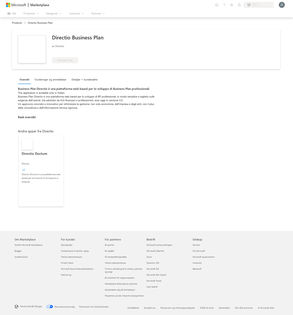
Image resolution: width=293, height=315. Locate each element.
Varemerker (224, 307)
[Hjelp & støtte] (224, 5)
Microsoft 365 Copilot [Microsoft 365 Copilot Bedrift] (156, 274)
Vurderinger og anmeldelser (50, 79)
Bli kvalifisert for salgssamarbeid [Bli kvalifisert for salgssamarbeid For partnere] (119, 277)
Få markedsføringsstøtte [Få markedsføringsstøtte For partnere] (116, 256)
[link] (41, 171)
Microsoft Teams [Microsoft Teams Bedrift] (154, 280)
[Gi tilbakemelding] (217, 5)
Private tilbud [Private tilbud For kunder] (67, 262)
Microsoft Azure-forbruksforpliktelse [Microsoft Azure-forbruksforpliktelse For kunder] (77, 268)
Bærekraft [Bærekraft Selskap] (197, 268)
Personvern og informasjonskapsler (178, 307)
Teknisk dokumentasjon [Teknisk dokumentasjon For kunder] (71, 256)
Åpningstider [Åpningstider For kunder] (67, 244)
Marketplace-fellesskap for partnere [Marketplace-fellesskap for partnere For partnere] (121, 283)
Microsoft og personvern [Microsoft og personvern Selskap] (204, 256)
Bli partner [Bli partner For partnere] (109, 244)
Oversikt (24, 79)
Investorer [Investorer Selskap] (197, 262)
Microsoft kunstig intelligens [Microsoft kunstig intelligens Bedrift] (159, 244)
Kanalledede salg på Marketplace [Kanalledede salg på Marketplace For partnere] (120, 289)
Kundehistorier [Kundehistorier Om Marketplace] (21, 256)
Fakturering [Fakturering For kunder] (66, 274)
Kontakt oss (149, 307)
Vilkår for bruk (207, 307)
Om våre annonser (244, 307)
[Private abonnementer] (239, 5)
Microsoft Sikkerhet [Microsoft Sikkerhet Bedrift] (155, 250)
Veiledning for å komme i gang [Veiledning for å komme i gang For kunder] (75, 250)
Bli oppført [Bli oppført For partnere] (109, 250)
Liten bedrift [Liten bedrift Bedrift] (152, 286)
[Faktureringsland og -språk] (259, 5)
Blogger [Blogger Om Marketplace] (18, 250)
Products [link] (17, 22)
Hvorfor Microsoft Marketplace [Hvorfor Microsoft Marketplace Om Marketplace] (28, 244)
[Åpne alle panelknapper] (12, 13)
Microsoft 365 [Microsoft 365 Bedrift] (152, 268)
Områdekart (133, 307)
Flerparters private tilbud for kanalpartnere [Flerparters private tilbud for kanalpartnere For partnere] (124, 295)
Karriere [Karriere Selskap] (196, 244)
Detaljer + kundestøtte (85, 79)
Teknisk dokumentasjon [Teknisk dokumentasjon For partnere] (115, 262)
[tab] (25, 79)
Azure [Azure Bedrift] (149, 256)
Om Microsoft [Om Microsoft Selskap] (199, 250)
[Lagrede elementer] (232, 5)
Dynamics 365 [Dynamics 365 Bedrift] (152, 262)
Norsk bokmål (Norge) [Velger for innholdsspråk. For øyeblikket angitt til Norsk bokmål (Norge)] (31, 306)
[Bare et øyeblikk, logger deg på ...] (282, 5)
